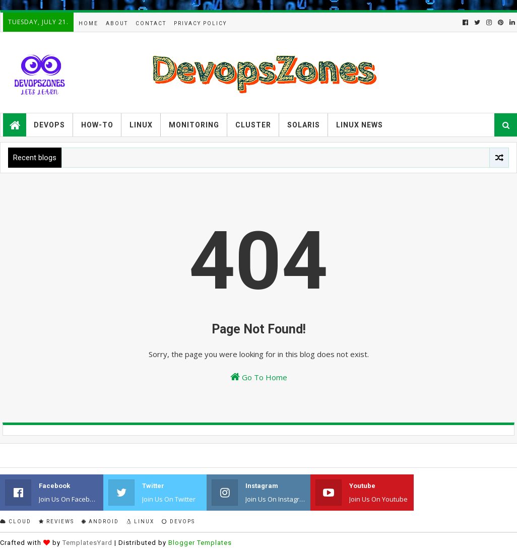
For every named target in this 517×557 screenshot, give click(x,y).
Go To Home (258, 377)
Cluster (253, 125)
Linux (141, 125)
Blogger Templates (200, 542)
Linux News (359, 125)
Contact (151, 23)
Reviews (56, 521)
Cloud (15, 521)
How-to (97, 125)
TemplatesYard (87, 542)
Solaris (303, 125)
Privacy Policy (200, 23)
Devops (49, 125)
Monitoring (194, 125)
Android (100, 521)
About (117, 23)
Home (88, 23)
